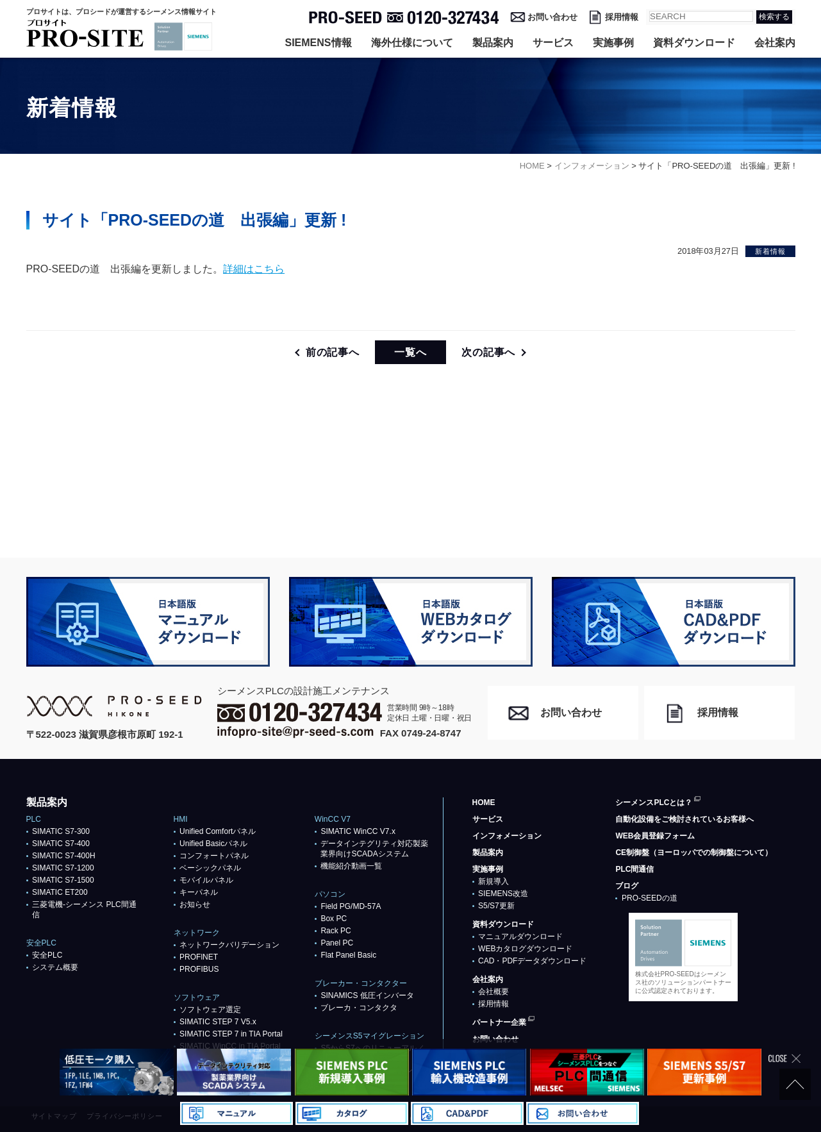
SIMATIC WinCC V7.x (357, 831)
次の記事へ (488, 352)
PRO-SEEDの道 (649, 898)
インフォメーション (507, 835)
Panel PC (336, 942)
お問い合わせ (552, 17)
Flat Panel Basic (348, 955)
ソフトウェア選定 (210, 1009)
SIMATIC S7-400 (61, 843)
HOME (483, 802)
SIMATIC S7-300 (61, 831)
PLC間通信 (634, 869)
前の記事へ (333, 352)
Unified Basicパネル (213, 843)
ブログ (626, 885)
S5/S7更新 (496, 905)
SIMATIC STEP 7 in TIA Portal (231, 1033)
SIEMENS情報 (318, 42)
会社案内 (774, 42)
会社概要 (493, 991)
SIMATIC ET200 (59, 892)
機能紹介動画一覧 (351, 865)
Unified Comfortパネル (217, 831)
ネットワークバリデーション (229, 944)
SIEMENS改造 (503, 893)
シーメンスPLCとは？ (653, 802)
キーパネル (198, 892)
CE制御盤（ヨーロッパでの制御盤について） (693, 852)
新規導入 (493, 881)
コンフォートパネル (214, 855)
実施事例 (613, 42)
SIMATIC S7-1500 (63, 880)
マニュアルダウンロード (520, 936)
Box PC (333, 918)
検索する (774, 16)
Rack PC (335, 930)
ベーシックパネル (210, 867)
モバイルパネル (206, 880)
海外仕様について (412, 42)
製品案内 (492, 42)
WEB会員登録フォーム (655, 835)
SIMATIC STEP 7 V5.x (217, 1021)
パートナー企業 (499, 1022)
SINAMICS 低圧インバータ (366, 995)
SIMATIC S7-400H (63, 855)
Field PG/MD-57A (350, 906)
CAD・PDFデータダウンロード (532, 960)
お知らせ (194, 904)
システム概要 (55, 967)
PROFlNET (198, 957)
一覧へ (410, 352)
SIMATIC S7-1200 (63, 867)
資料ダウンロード (694, 42)
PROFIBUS (199, 969)
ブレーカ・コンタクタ (358, 1007)
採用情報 (621, 17)
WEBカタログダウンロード (525, 948)
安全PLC (47, 955)
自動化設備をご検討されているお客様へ (684, 819)
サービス (553, 42)
